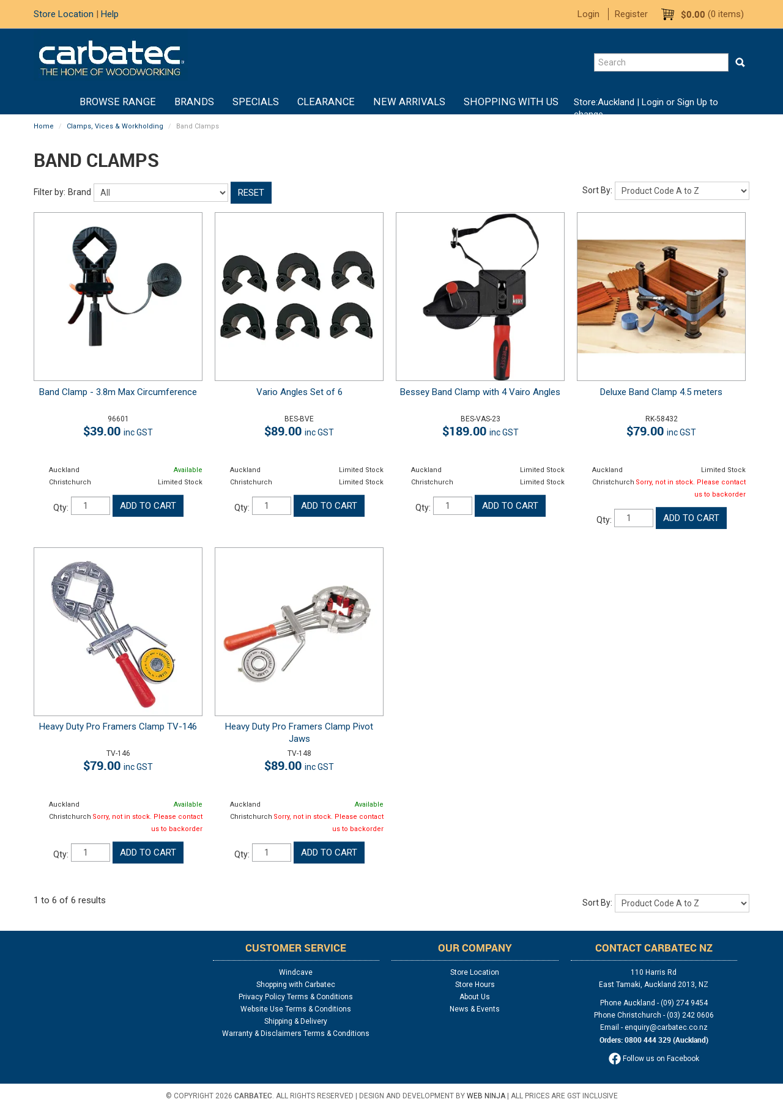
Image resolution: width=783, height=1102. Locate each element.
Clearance (326, 102)
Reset (251, 192)
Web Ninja (486, 1096)
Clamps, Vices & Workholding (115, 126)
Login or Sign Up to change (646, 108)
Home (61, 102)
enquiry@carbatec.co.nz (666, 1027)
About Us (474, 997)
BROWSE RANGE (118, 102)
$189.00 (480, 431)
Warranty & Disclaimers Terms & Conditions (295, 1033)
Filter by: (49, 192)
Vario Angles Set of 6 (299, 392)
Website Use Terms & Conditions (295, 1009)
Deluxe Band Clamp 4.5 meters (661, 392)
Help (110, 14)
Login (588, 14)
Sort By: (597, 190)
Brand (79, 192)
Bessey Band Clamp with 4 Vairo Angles (480, 392)
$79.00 (661, 431)
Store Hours (475, 984)
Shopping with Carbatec (295, 984)
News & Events (475, 1009)
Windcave (296, 972)
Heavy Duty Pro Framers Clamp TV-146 (118, 726)
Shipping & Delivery (295, 1021)
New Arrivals (409, 102)
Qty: (61, 507)
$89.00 (299, 431)
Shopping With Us (511, 102)
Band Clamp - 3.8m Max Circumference (118, 392)
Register (631, 14)
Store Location (64, 14)
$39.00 (118, 431)
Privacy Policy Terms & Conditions (296, 997)
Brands (194, 102)
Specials (255, 102)
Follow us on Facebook (654, 1058)
